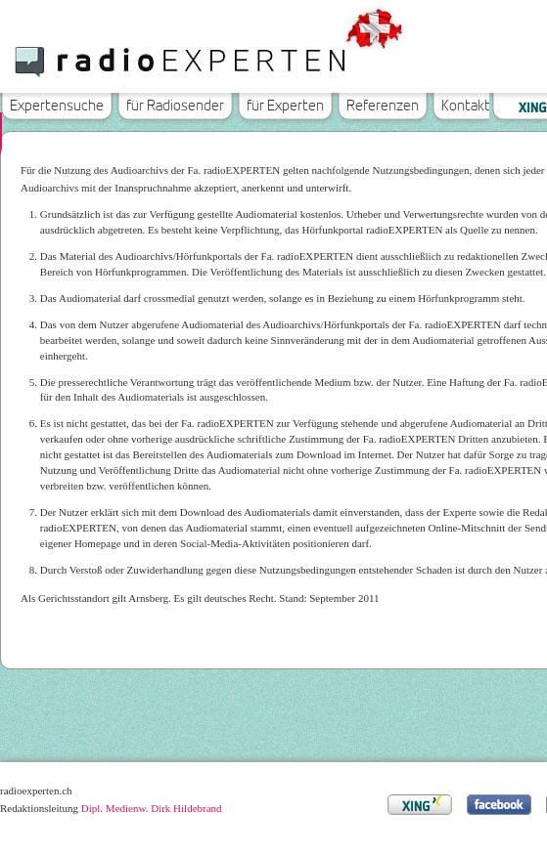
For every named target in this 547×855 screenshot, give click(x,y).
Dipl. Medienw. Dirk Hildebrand (151, 808)
